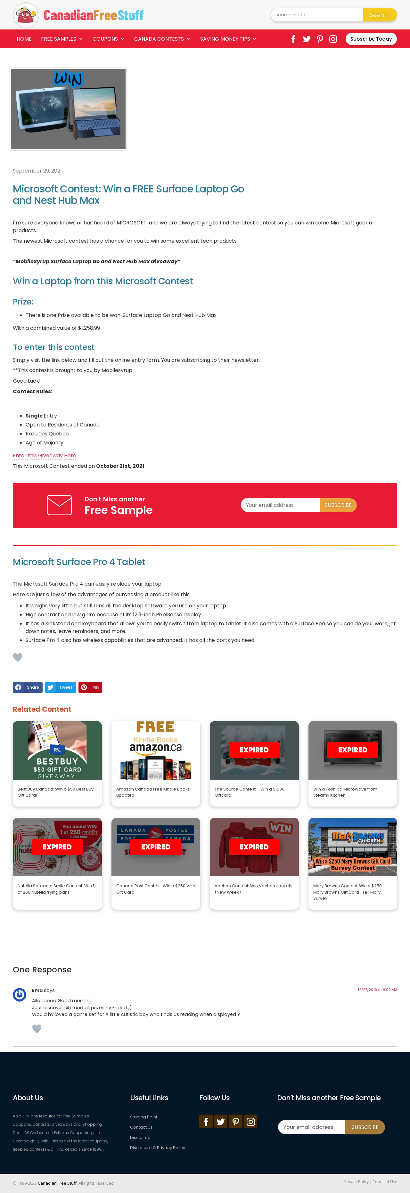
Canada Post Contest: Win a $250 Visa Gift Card (155, 889)
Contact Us (141, 1127)
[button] (28, 687)
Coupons (109, 39)
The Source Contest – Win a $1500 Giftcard (249, 792)
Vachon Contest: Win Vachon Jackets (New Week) (253, 889)
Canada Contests (162, 39)
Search (380, 15)
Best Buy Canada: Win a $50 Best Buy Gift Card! (56, 792)
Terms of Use (385, 1181)
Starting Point (143, 1117)
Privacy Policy (356, 1181)
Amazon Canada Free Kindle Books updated (153, 792)
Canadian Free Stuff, (58, 1183)
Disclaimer (141, 1137)
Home (24, 39)
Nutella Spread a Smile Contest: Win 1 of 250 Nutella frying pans (56, 889)
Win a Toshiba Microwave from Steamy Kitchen (345, 792)
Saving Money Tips (228, 39)
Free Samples (62, 39)
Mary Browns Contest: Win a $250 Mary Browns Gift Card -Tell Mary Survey (347, 892)
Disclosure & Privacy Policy (157, 1148)
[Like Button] (17, 657)
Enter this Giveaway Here (44, 455)
